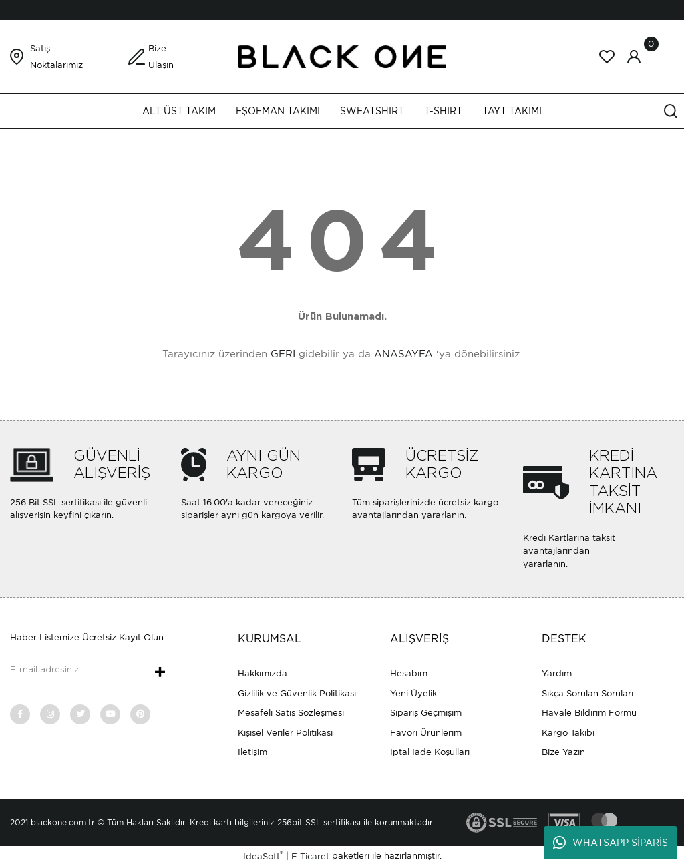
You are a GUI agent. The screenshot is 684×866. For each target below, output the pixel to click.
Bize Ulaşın (161, 56)
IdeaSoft (263, 855)
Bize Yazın (563, 752)
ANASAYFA (403, 354)
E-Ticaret (310, 856)
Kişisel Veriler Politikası (285, 733)
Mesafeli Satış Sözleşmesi (291, 713)
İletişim (252, 752)
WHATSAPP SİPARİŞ (610, 842)
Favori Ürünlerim (426, 733)
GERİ (283, 354)
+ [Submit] (160, 673)
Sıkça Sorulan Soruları (587, 693)
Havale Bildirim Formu (589, 713)
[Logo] (342, 56)
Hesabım (409, 673)
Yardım (557, 673)
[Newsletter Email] (80, 671)
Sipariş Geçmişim (426, 713)
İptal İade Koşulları (430, 752)
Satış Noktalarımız (56, 56)
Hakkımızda (262, 673)
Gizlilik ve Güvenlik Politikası (297, 693)
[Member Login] (634, 56)
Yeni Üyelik (413, 693)
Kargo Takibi (568, 733)
